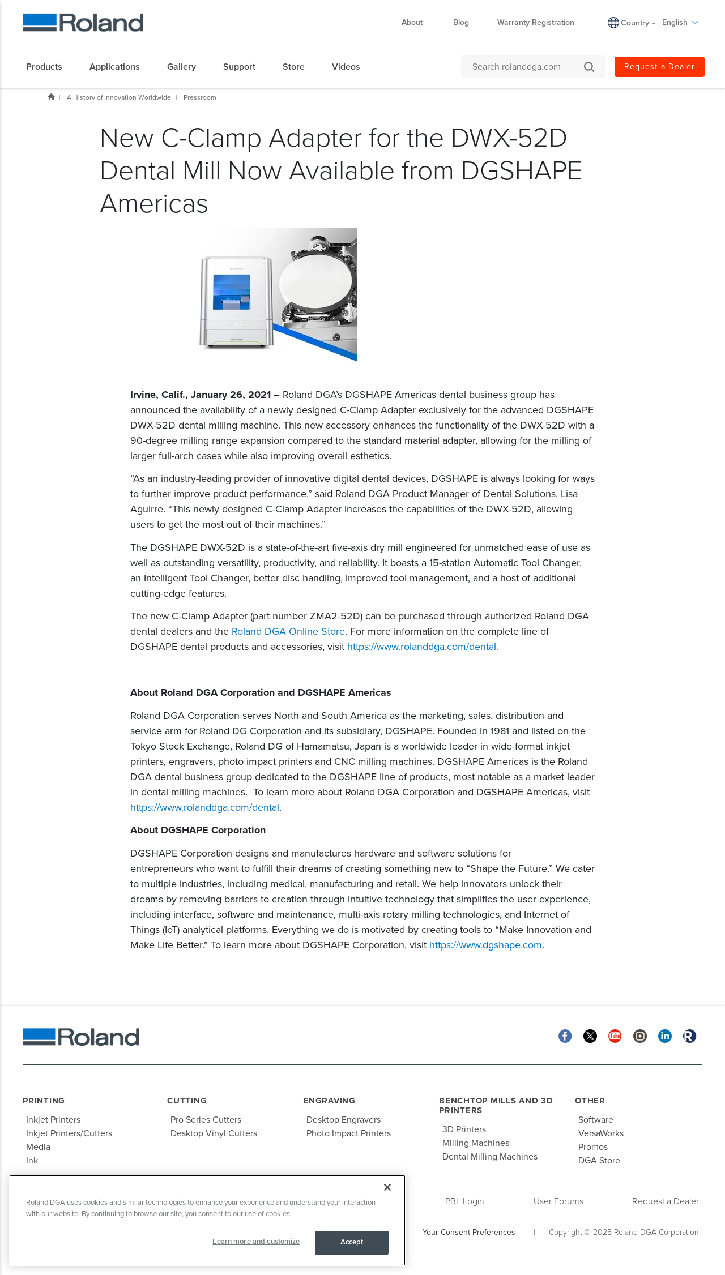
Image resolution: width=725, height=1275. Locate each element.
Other (590, 1101)
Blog (461, 22)
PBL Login (464, 1201)
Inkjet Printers (53, 1120)
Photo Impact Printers (348, 1133)
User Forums (558, 1201)
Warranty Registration (535, 22)
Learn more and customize (256, 1241)
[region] (207, 1220)
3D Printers (464, 1129)
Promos (593, 1147)
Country (635, 23)
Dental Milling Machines (490, 1156)
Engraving (329, 1101)
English (680, 22)
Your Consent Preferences (469, 1232)
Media (38, 1147)
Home (51, 96)
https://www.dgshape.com (485, 945)
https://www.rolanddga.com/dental (421, 646)
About (418, 22)
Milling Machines (475, 1143)
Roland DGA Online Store (288, 631)
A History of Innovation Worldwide (119, 97)
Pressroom (200, 97)
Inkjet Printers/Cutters (69, 1133)
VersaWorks (601, 1133)
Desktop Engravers (343, 1120)
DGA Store (599, 1160)
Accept (352, 1242)
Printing (44, 1101)
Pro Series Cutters (205, 1120)
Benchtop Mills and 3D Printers (496, 1105)
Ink (32, 1160)
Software (595, 1120)
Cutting (187, 1101)
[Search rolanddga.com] (527, 67)
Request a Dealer (659, 66)
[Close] (387, 1187)
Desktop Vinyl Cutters (213, 1133)
